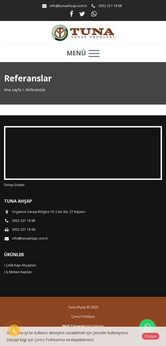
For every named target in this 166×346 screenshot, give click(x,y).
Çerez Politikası (83, 316)
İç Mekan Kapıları (18, 272)
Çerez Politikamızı (49, 339)
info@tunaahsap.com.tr (68, 5)
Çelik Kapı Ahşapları (20, 265)
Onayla (151, 336)
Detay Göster (14, 185)
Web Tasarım (73, 326)
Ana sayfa (12, 89)
